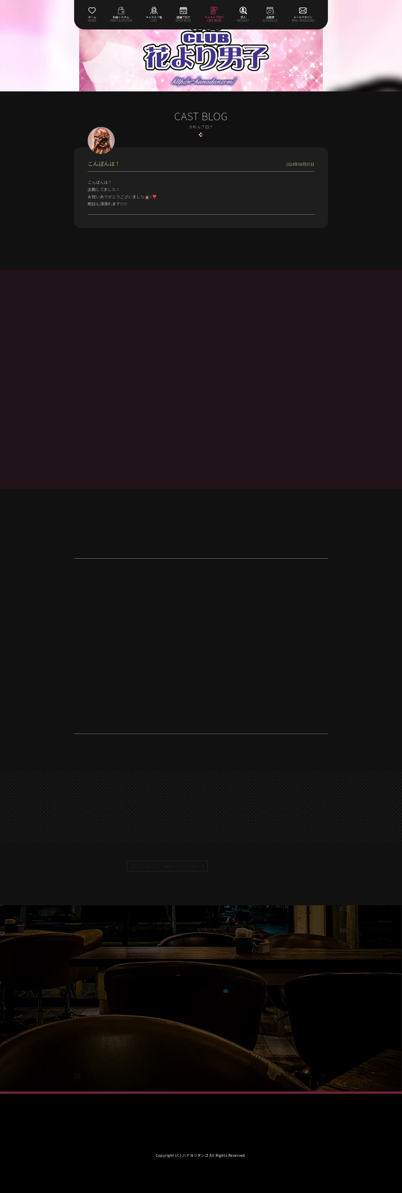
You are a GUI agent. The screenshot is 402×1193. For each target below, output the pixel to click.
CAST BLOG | (164, 866)
